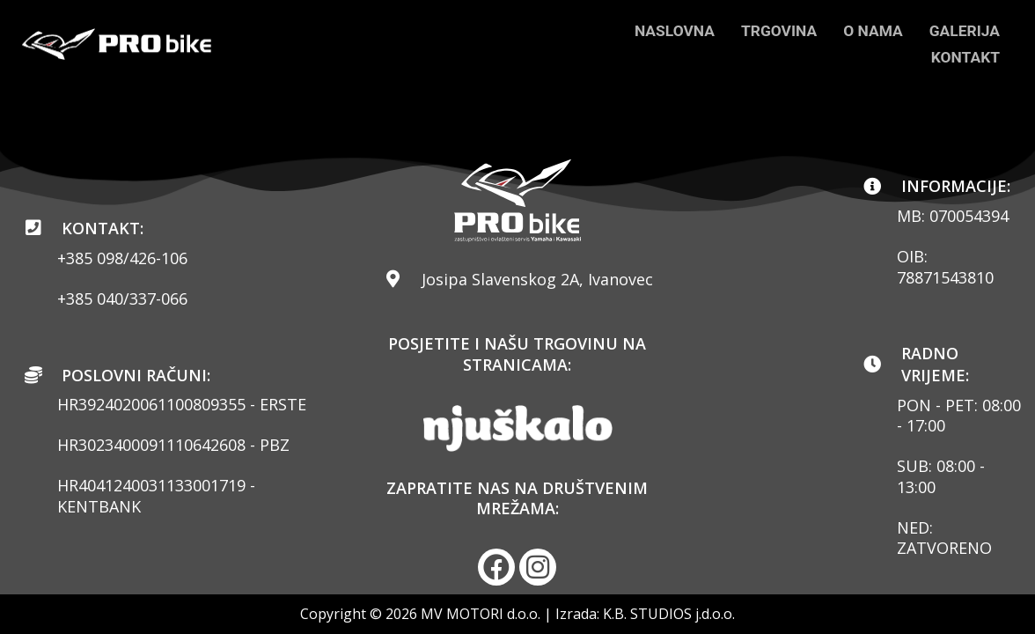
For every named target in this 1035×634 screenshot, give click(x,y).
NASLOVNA (666, 30)
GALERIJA (963, 30)
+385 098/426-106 (122, 257)
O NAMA (869, 30)
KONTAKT (964, 57)
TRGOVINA (773, 30)
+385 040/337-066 (122, 297)
